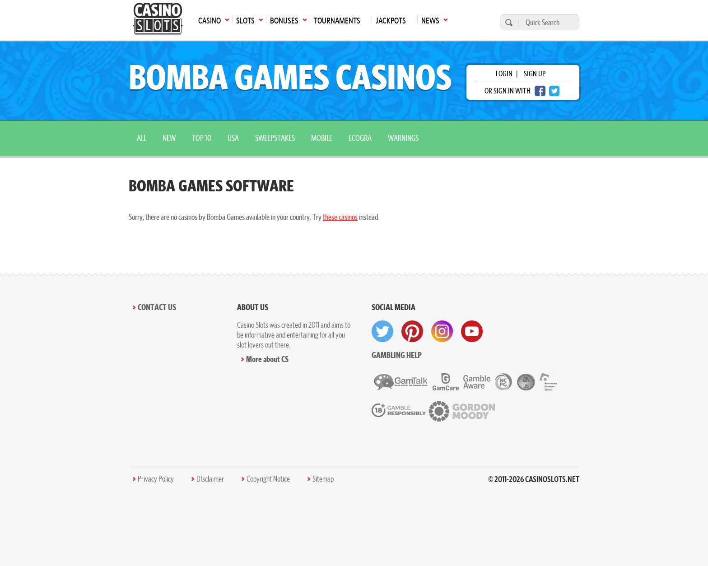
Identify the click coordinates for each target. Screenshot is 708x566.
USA (233, 138)
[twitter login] (554, 91)
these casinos (340, 217)
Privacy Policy (156, 478)
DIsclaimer (210, 478)
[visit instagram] (442, 331)
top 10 (201, 138)
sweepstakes (275, 138)
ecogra (360, 138)
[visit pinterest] (412, 331)
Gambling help (397, 355)
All (141, 138)
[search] (507, 22)
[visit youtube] (472, 331)
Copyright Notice (268, 478)
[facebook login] (540, 91)
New (169, 138)
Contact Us (157, 307)
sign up (534, 73)
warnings (403, 138)
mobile (321, 138)
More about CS (267, 359)
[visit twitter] (382, 331)
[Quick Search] (546, 22)
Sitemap (323, 478)
